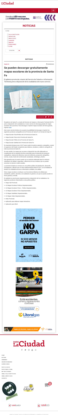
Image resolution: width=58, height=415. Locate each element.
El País (9, 46)
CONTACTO (4, 378)
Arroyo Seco (11, 38)
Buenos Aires (11, 44)
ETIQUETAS (11, 50)
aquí (10, 127)
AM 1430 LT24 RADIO (6, 371)
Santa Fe (10, 42)
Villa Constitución (13, 34)
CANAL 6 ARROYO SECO (7, 376)
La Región (10, 40)
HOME (3, 355)
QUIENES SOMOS (5, 364)
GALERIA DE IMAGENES (7, 362)
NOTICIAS (4, 357)
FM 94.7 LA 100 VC (6, 367)
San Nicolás (11, 36)
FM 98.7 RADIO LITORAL (7, 369)
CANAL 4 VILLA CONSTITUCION (9, 373)
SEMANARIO (4, 359)
